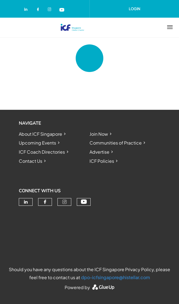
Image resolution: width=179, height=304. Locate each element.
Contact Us (30, 161)
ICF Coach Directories (42, 152)
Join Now (99, 134)
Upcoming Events (37, 143)
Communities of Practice (116, 143)
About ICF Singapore (40, 134)
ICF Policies (102, 161)
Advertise (99, 152)
